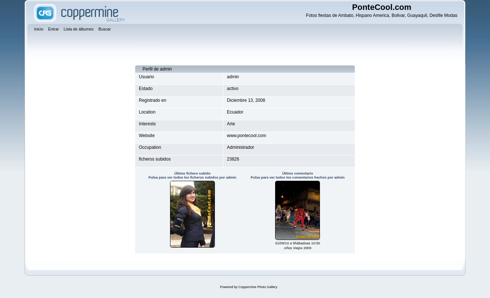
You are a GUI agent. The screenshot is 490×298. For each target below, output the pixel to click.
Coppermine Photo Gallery (257, 287)
